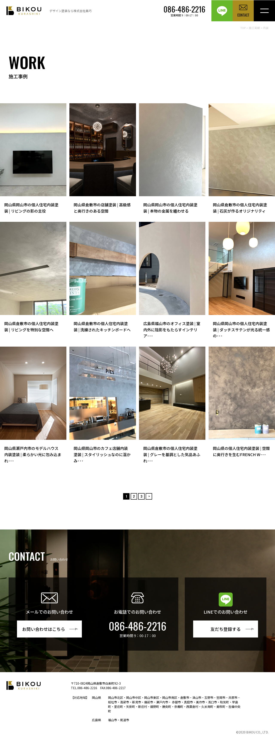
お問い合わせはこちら (44, 629)
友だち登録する (226, 629)
